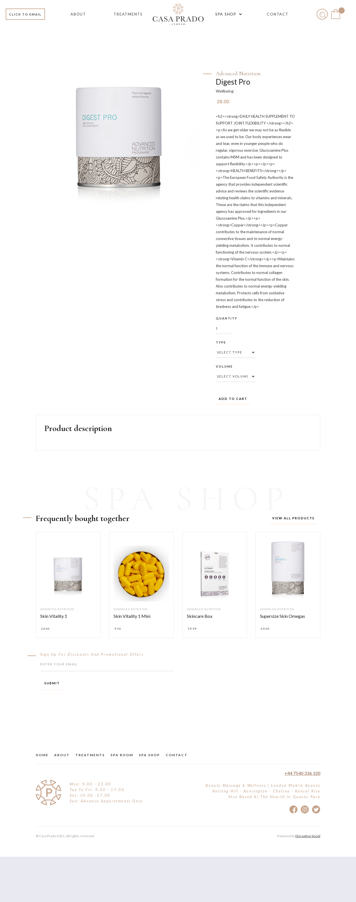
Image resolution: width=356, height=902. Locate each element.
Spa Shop (149, 755)
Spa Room (121, 755)
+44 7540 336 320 (302, 773)
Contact (176, 755)
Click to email (25, 14)
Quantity (226, 318)
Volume (224, 366)
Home (42, 755)
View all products (293, 518)
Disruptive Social (307, 836)
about (62, 755)
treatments (90, 755)
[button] (228, 14)
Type (221, 342)
